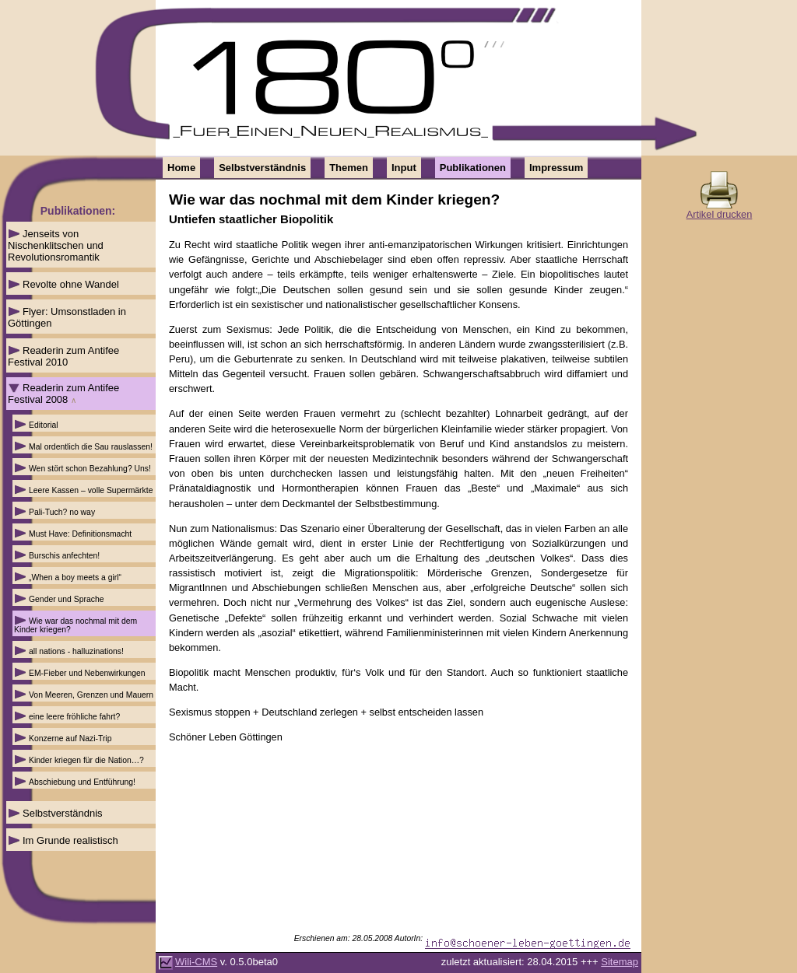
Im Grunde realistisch (70, 840)
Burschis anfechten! (64, 555)
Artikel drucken (719, 209)
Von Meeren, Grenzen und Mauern (91, 695)
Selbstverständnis (63, 813)
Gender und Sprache (66, 599)
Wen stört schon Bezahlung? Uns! (90, 468)
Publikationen (473, 167)
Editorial (43, 425)
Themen (348, 167)
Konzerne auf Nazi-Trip (70, 738)
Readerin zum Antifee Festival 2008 (63, 393)
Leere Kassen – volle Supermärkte (91, 490)
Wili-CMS (196, 962)
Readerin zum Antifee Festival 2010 (63, 356)
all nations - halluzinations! (76, 651)
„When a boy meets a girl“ (75, 577)
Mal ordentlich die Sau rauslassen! (91, 447)
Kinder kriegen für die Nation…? (86, 760)
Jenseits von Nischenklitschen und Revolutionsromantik (56, 245)
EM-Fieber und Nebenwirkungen (87, 673)
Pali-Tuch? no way (62, 512)
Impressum (556, 167)
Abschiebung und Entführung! (82, 782)
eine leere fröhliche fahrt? (74, 716)
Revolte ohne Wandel (71, 284)
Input (403, 167)
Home (181, 167)
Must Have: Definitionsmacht (80, 534)
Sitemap (619, 962)
